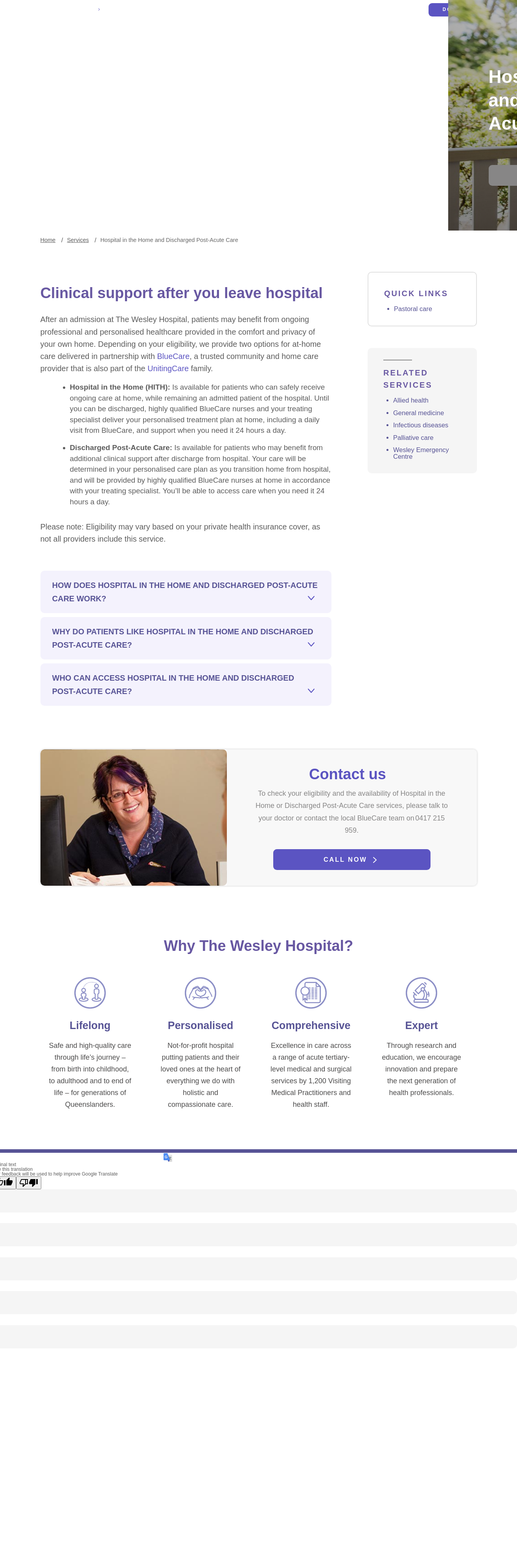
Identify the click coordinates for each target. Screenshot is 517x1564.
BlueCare (107, 407)
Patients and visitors (209, 39)
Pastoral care (415, 334)
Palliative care (415, 470)
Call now (346, 942)
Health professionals (286, 39)
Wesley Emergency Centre (423, 487)
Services (344, 39)
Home (48, 262)
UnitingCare (71, 421)
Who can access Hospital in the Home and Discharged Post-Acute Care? (173, 755)
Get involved (390, 39)
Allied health (412, 431)
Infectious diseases (423, 457)
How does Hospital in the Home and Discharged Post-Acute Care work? (185, 662)
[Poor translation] (28, 1280)
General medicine (421, 444)
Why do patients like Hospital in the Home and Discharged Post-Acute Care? (182, 709)
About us (437, 39)
